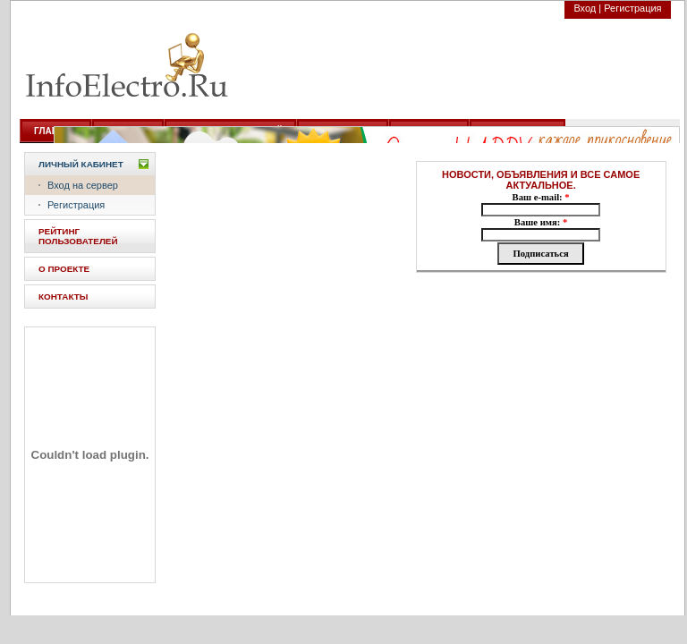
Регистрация (632, 8)
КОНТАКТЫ (63, 296)
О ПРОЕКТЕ (63, 269)
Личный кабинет (80, 164)
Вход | (587, 8)
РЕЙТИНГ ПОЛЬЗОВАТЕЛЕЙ (78, 236)
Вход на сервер (82, 185)
